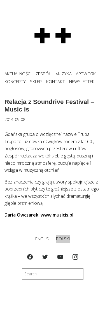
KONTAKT (55, 82)
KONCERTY (15, 82)
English (43, 239)
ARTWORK (86, 74)
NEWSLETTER (82, 82)
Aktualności (17, 74)
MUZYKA (63, 74)
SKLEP (36, 82)
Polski (63, 239)
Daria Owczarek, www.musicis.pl (38, 215)
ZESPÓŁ (43, 74)
